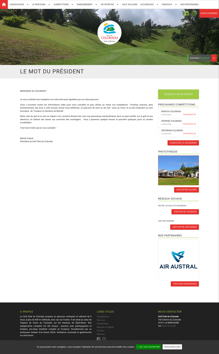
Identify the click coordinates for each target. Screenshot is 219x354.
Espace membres (209, 13)
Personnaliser (172, 347)
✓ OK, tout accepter (148, 347)
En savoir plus (189, 115)
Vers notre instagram (184, 227)
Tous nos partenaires (185, 283)
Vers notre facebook (185, 211)
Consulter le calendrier (183, 143)
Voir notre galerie (186, 190)
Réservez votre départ (178, 94)
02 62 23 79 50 (169, 325)
